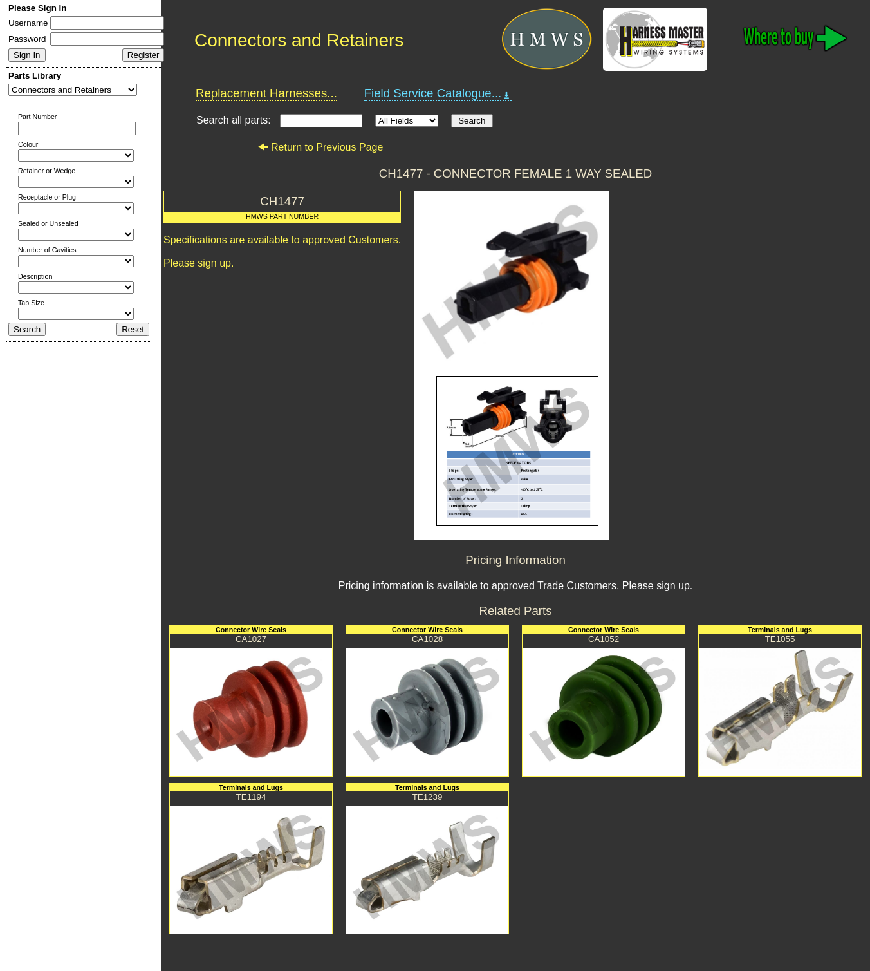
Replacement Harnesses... (266, 93)
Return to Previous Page (320, 147)
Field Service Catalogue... (438, 93)
